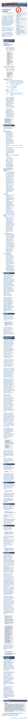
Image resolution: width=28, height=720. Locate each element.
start (9, 527)
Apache (3, 7)
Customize (18, 22)
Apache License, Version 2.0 (13, 715)
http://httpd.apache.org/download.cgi (17, 81)
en (13, 12)
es (7, 13)
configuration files (11, 508)
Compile (7, 89)
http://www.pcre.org (9, 176)
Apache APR (8, 143)
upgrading (10, 35)
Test (17, 24)
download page (6, 308)
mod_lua (5, 438)
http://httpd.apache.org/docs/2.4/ (9, 519)
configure (8, 265)
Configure (8, 86)
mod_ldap (9, 436)
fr (8, 13)
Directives (16, 2)
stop (4, 544)
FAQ (19, 2)
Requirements (7, 125)
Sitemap (25, 2)
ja (10, 13)
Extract (18, 17)
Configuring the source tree (8, 338)
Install (18, 21)
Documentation (13, 7)
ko (12, 13)
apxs (7, 256)
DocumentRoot (10, 541)
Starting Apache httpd (20, 31)
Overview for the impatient (21, 13)
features (10, 379)
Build (17, 20)
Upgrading (18, 25)
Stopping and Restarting (21, 32)
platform (3, 25)
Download (18, 16)
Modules (12, 2)
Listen (6, 638)
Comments (18, 33)
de (11, 12)
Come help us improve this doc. (8, 122)
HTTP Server (7, 7)
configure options (10, 376)
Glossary (22, 2)
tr (13, 13)
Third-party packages (20, 26)
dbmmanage (11, 256)
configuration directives (8, 523)
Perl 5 (5, 253)
